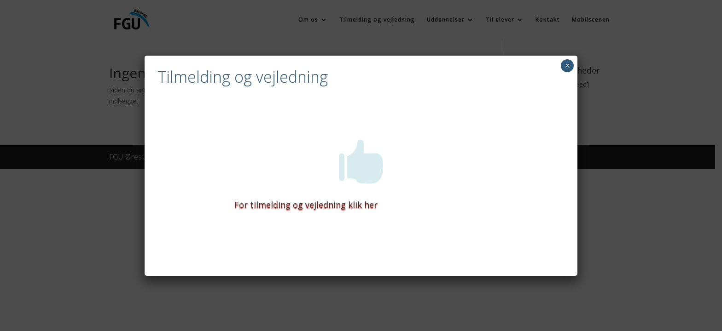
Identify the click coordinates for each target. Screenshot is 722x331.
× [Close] (567, 66)
